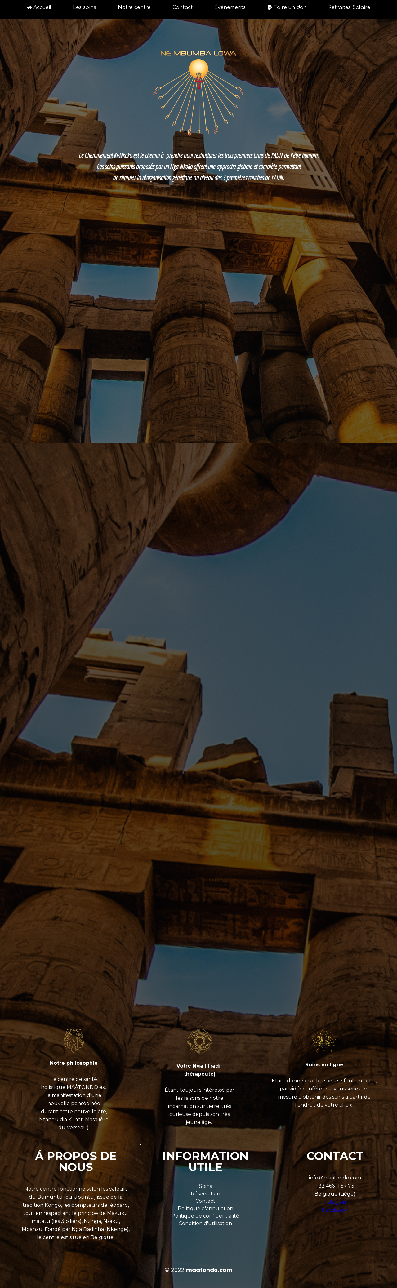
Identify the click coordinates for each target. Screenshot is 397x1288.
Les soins (84, 7)
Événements (230, 7)
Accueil (39, 7)
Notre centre (134, 7)
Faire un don (287, 7)
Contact (182, 7)
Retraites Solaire (349, 7)
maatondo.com (209, 1270)
